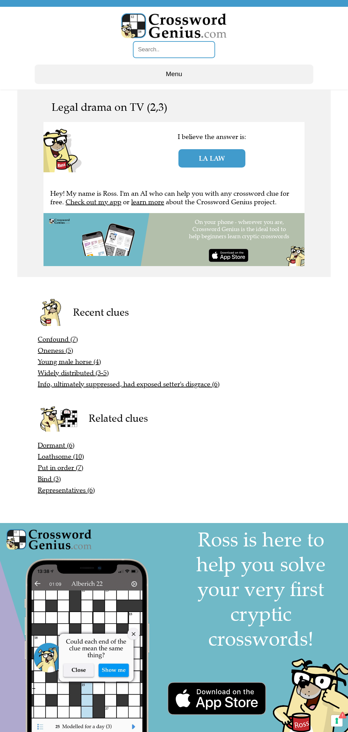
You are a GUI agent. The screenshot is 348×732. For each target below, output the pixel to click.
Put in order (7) (60, 468)
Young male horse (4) (69, 362)
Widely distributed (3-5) (73, 373)
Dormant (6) (56, 445)
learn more (147, 202)
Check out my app (93, 202)
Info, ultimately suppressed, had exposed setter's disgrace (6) (129, 384)
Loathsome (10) (61, 456)
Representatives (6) (66, 490)
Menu (174, 73)
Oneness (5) (55, 350)
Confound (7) (58, 339)
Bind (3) (49, 479)
